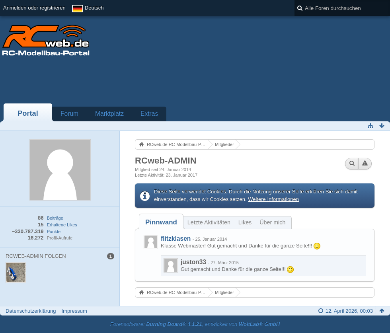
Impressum (74, 311)
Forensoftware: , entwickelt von (195, 324)
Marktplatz (109, 113)
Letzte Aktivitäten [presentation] (208, 222)
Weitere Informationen (273, 199)
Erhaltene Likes (62, 224)
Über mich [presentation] (272, 222)
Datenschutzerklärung (31, 311)
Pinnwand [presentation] (161, 222)
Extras (149, 113)
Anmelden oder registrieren (34, 8)
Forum (69, 113)
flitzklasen (176, 238)
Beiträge (55, 218)
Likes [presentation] (245, 222)
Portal (28, 113)
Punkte (53, 231)
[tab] (161, 222)
